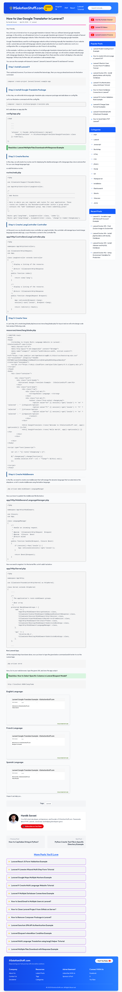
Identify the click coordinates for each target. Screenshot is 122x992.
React (74, 8)
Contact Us (15, 976)
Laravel (48, 803)
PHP (67, 8)
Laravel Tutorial (82, 7)
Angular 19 (60, 7)
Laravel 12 (50, 8)
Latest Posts (41, 973)
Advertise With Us (69, 973)
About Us (14, 973)
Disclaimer (14, 980)
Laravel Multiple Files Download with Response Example (41, 148)
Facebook (91, 973)
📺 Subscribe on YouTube (32, 826)
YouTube (91, 980)
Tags (38, 976)
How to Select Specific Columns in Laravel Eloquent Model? (42, 676)
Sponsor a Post (68, 976)
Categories (41, 980)
